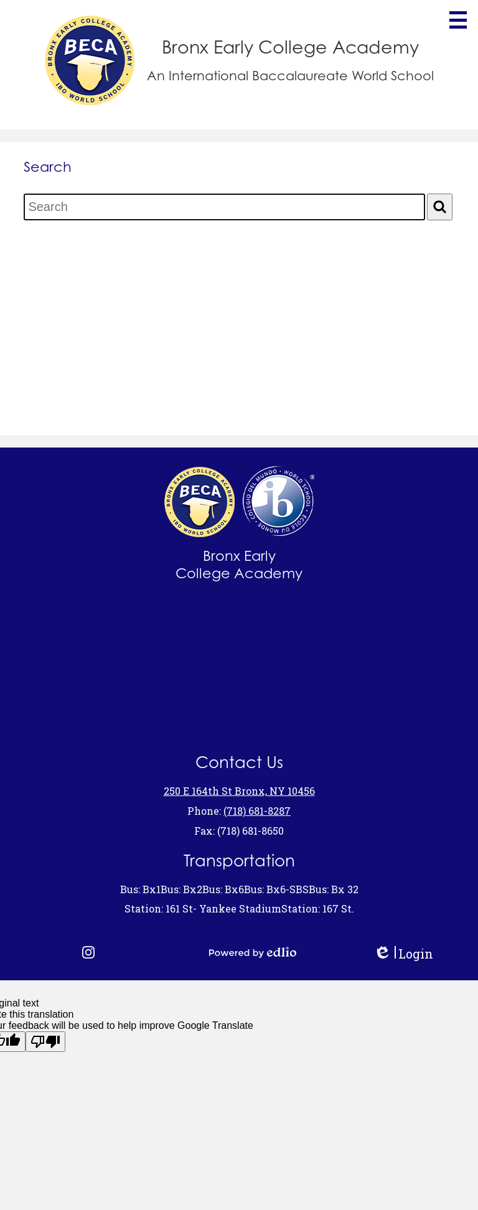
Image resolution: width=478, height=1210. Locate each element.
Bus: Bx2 (181, 889)
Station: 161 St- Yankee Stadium (202, 908)
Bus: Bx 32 (333, 889)
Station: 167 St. (317, 908)
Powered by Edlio (252, 952)
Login (403, 954)
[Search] (439, 207)
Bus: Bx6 (223, 889)
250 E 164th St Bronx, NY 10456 (239, 790)
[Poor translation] (45, 1041)
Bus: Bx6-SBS (276, 889)
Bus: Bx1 (140, 889)
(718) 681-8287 (257, 810)
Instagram (88, 952)
